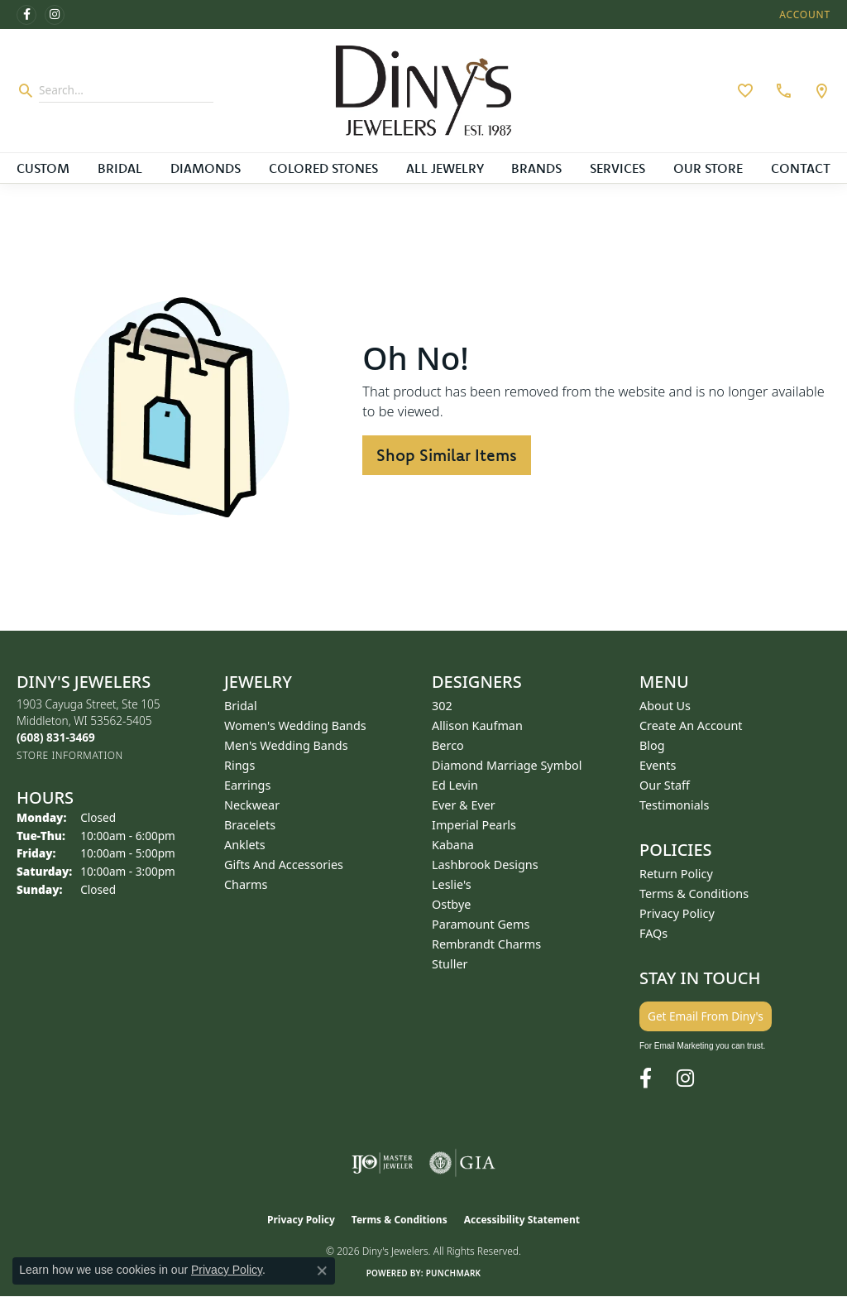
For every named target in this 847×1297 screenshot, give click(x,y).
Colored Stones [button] (323, 168)
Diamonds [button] (205, 168)
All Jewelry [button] (445, 168)
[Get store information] (70, 755)
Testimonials (674, 805)
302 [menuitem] (442, 705)
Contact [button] (800, 168)
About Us (665, 705)
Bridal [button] (120, 168)
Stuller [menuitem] (449, 964)
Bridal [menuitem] (240, 705)
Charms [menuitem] (245, 884)
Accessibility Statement (522, 1220)
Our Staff (664, 785)
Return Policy (676, 873)
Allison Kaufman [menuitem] (477, 725)
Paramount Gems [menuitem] (480, 924)
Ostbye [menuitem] (451, 904)
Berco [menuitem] (448, 745)
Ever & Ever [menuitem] (463, 805)
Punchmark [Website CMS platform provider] (453, 1273)
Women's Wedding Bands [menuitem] (295, 725)
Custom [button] (43, 168)
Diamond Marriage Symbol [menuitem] (506, 765)
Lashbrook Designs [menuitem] (485, 864)
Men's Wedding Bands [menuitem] (286, 745)
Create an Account (691, 725)
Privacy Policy (677, 913)
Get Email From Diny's (705, 1016)
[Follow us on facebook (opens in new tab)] (26, 15)
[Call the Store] (56, 737)
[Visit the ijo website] (383, 1163)
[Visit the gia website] (462, 1163)
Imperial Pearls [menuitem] (474, 825)
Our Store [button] (708, 168)
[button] (803, 14)
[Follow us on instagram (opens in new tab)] (55, 15)
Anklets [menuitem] (245, 845)
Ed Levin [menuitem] (455, 785)
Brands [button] (536, 168)
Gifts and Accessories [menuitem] (283, 864)
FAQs (653, 933)
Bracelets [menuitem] (249, 825)
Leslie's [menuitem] (451, 884)
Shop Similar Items (446, 454)
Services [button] (617, 168)
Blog (652, 745)
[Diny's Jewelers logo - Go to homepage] (423, 90)
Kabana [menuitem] (453, 845)
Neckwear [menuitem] (252, 805)
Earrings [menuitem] (247, 785)
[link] (781, 90)
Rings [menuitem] (239, 765)
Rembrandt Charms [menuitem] (486, 944)
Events (657, 765)
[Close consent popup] (322, 1270)
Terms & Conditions (694, 893)
